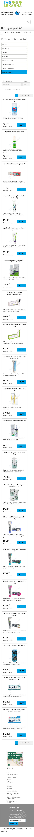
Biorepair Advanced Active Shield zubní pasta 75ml (14, 678)
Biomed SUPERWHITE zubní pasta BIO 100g (14, 614)
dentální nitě (14, 56)
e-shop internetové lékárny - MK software (20, 829)
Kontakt (9, 779)
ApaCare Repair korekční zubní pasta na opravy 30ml (14, 357)
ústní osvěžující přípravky (14, 68)
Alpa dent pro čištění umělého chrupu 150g (14, 100)
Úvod (8, 772)
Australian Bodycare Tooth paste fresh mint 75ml (14, 486)
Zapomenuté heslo (12, 791)
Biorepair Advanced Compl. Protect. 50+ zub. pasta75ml (14, 710)
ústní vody (14, 52)
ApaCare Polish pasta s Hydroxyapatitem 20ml (14, 293)
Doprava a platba (11, 777)
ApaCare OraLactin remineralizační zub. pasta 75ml (14, 229)
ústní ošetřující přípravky (14, 64)
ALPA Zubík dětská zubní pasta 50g (14, 164)
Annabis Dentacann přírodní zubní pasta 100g (14, 197)
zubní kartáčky (14, 48)
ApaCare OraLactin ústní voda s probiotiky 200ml (14, 261)
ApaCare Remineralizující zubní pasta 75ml (14, 325)
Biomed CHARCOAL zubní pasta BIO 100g (14, 550)
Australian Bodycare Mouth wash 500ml (14, 454)
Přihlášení (10, 14)
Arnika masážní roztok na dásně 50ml (14, 421)
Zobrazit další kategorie (14, 72)
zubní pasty (14, 44)
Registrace (3, 14)
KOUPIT (21, 125)
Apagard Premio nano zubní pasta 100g (14, 389)
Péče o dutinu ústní (14, 39)
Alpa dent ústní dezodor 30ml (14, 132)
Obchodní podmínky (12, 774)
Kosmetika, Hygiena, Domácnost (12, 32)
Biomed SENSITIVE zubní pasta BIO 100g (14, 582)
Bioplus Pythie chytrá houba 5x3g (14, 645)
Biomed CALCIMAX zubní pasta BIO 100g (14, 518)
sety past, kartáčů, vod (14, 60)
